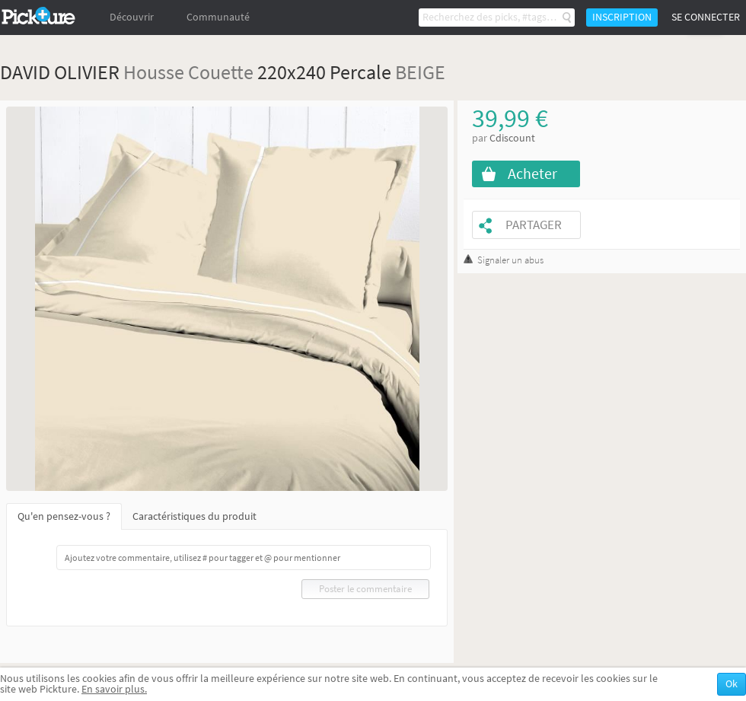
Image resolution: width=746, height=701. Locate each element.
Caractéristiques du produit (194, 516)
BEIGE (420, 72)
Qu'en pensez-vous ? (64, 516)
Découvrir (132, 17)
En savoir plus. (114, 689)
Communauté (218, 17)
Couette (220, 72)
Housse (153, 72)
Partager (533, 225)
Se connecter (705, 17)
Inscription (622, 17)
